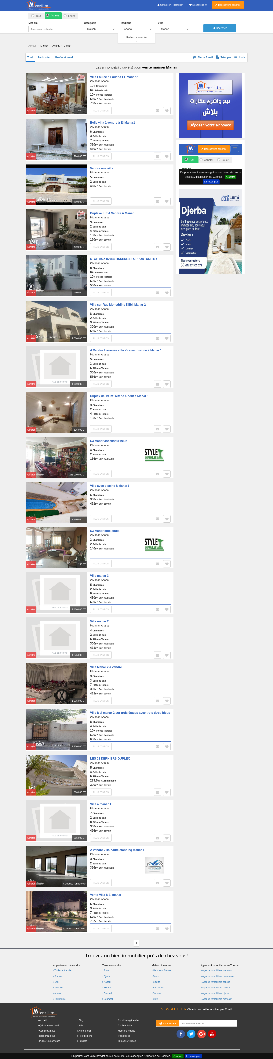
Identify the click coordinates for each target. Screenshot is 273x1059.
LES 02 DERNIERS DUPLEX (110, 758)
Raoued (107, 993)
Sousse (57, 976)
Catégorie (90, 22)
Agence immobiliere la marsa (216, 970)
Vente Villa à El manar (105, 894)
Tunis (105, 970)
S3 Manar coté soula (104, 530)
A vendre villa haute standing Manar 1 (117, 850)
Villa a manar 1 (100, 804)
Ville (160, 22)
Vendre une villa (101, 168)
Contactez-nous (47, 1030)
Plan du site (124, 1036)
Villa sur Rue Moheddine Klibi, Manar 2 (118, 304)
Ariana (57, 993)
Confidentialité (125, 1025)
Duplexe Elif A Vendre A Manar (112, 213)
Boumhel (107, 999)
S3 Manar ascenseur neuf (108, 441)
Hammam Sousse (161, 970)
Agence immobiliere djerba (215, 993)
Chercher (220, 28)
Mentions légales (126, 1030)
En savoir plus (193, 1056)
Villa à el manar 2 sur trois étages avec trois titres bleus (130, 712)
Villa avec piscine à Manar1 (109, 485)
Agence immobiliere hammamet (217, 976)
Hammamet (59, 999)
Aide (80, 1025)
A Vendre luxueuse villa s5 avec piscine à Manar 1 (126, 350)
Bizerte (106, 987)
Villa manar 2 (99, 621)
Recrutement (85, 1036)
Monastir (58, 987)
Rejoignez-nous (47, 1036)
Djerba (106, 976)
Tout (38, 15)
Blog (81, 1020)
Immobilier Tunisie (127, 1041)
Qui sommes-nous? (49, 1025)
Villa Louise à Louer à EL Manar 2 (114, 77)
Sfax (56, 982)
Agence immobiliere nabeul (215, 987)
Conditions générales (128, 1020)
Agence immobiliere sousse (215, 982)
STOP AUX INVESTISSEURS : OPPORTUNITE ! (123, 258)
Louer (71, 15)
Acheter (55, 15)
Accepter (177, 1056)
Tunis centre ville (62, 970)
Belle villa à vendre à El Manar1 (112, 122)
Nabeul (106, 982)
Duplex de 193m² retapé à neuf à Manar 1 (119, 396)
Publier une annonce (49, 1041)
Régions (126, 22)
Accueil (43, 1020)
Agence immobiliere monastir (216, 999)
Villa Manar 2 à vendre (106, 667)
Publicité (83, 1041)
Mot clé (33, 22)
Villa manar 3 (99, 575)
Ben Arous (158, 987)
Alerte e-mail (84, 1030)
